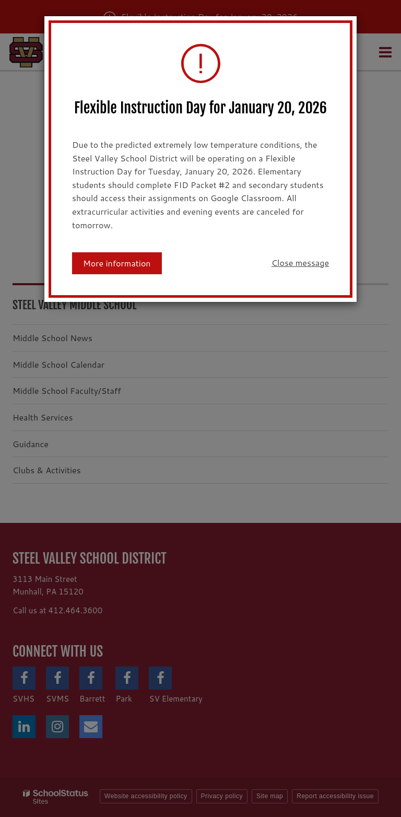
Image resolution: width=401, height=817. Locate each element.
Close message (300, 262)
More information (117, 263)
